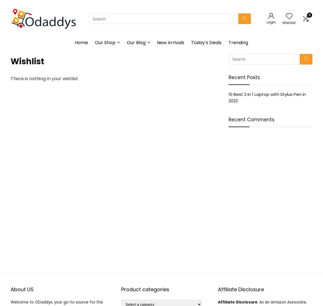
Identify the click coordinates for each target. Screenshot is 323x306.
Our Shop (105, 42)
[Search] (244, 18)
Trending (238, 42)
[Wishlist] (289, 16)
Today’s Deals (206, 42)
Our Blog (136, 42)
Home (81, 42)
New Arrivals (170, 42)
